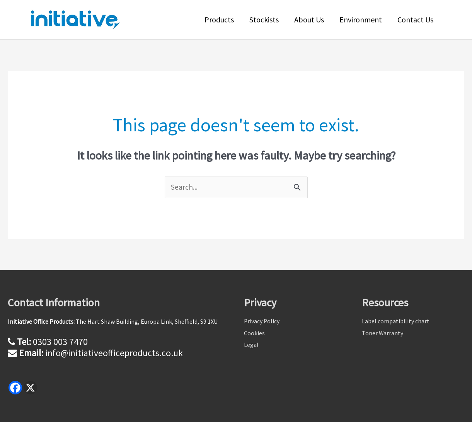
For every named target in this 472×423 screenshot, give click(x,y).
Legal (251, 346)
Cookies (254, 334)
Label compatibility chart (395, 322)
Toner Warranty (383, 334)
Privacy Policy (262, 322)
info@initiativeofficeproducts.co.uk (113, 353)
